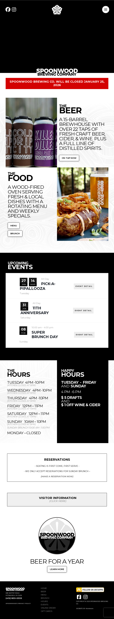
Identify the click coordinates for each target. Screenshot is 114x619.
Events (44, 605)
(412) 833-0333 (14, 598)
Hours (44, 601)
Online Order (48, 608)
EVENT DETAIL (84, 286)
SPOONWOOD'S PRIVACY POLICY (18, 603)
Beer (43, 591)
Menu (43, 595)
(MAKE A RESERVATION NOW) (57, 476)
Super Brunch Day (45, 334)
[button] (105, 9)
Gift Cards (46, 611)
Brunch (45, 598)
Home (44, 588)
